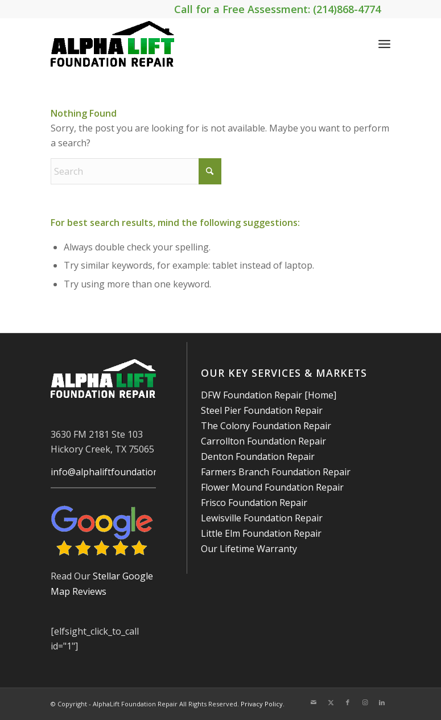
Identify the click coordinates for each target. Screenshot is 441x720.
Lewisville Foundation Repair (262, 518)
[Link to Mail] (313, 702)
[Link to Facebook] (347, 702)
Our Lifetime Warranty (249, 548)
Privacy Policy (262, 704)
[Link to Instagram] (364, 702)
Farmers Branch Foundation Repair (276, 472)
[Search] (136, 171)
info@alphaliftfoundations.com (117, 472)
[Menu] (384, 43)
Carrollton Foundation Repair (263, 441)
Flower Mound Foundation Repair (272, 487)
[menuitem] (384, 43)
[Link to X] (330, 702)
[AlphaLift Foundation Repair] (113, 43)
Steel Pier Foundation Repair (262, 410)
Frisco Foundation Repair (254, 502)
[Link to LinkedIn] (381, 702)
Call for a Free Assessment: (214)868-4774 (277, 9)
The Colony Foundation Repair (266, 425)
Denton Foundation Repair (258, 456)
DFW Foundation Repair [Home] (268, 395)
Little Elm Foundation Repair (261, 533)
